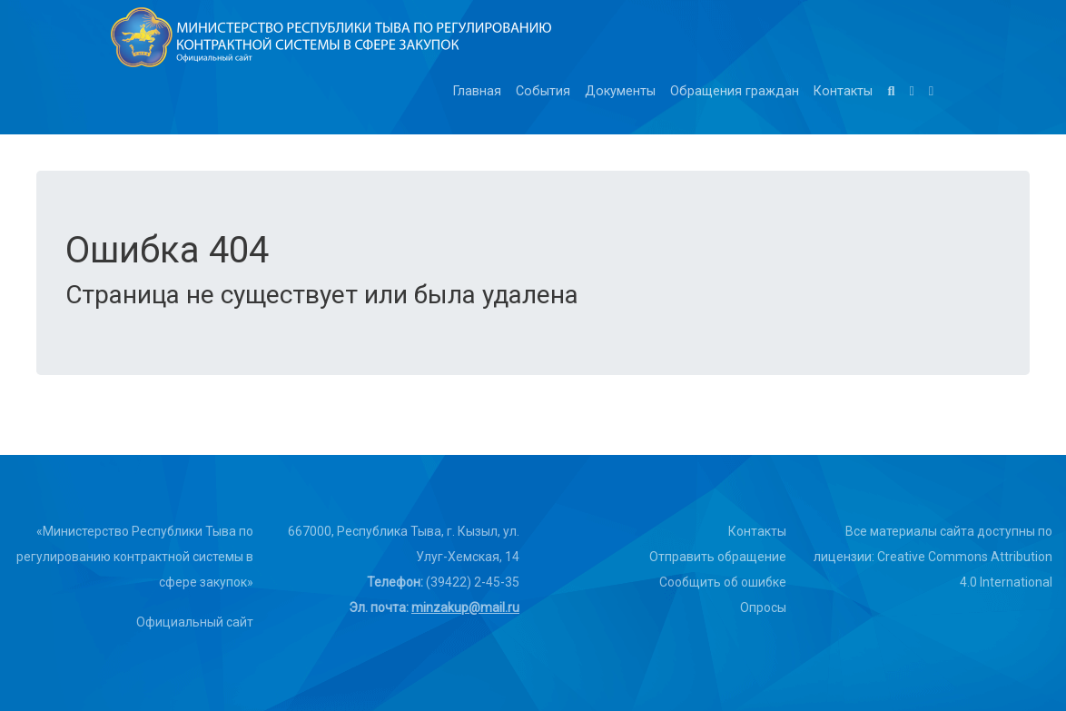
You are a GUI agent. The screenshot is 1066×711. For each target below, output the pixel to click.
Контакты (843, 91)
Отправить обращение (717, 556)
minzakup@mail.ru (465, 607)
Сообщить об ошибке (722, 582)
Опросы (763, 607)
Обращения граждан (734, 91)
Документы (620, 91)
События (543, 91)
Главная (477, 91)
